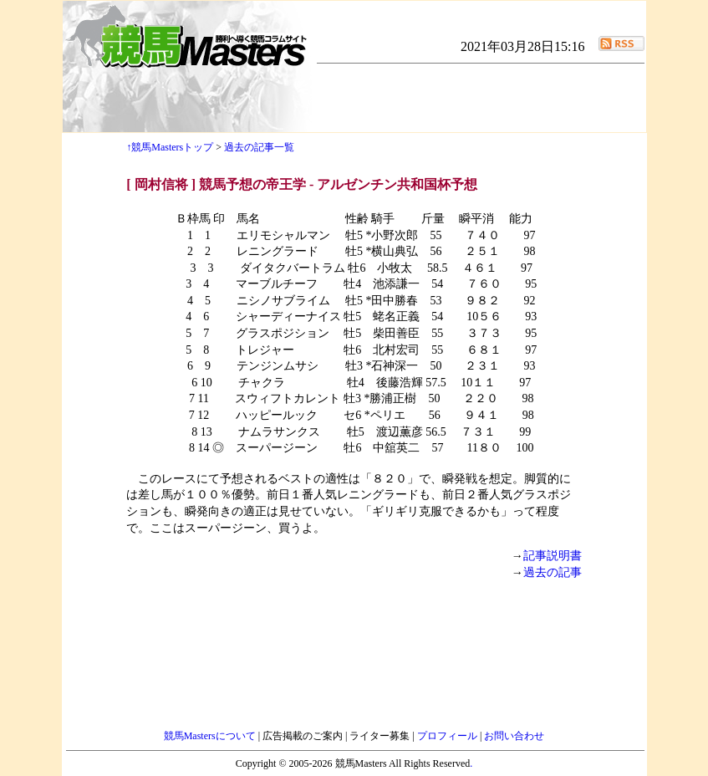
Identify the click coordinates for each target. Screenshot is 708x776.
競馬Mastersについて (211, 736)
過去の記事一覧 (259, 147)
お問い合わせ (514, 736)
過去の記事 (552, 572)
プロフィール (448, 736)
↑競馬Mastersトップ (169, 147)
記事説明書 (552, 555)
